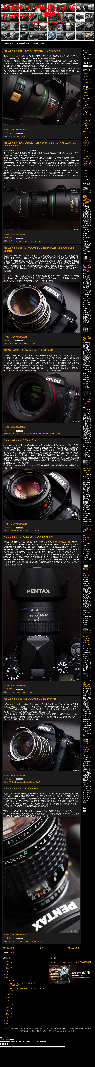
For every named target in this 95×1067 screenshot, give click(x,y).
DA (18, 136)
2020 (8, 1008)
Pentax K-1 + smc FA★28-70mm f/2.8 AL (87, 534)
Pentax (22, 136)
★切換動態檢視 (23, 43)
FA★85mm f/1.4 (26, 256)
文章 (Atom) (13, 953)
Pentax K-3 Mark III (43, 434)
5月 (9, 994)
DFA (16, 434)
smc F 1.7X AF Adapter (16, 56)
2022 (8, 974)
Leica (85, 179)
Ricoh (85, 171)
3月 (9, 1000)
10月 (10, 980)
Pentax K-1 (30, 136)
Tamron (85, 132)
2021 (8, 977)
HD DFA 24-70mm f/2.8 (61, 542)
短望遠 (44, 811)
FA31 (11, 704)
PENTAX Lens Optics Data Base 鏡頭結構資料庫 (70, 962)
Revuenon (86, 166)
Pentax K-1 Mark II (87, 157)
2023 (8, 971)
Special (85, 115)
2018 (8, 1014)
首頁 (41, 947)
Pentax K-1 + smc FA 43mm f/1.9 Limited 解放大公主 (87, 264)
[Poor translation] (5, 1044)
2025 (8, 965)
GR (84, 151)
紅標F (11, 136)
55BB (85, 143)
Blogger (68, 1031)
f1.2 (84, 112)
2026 (8, 962)
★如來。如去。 (39, 43)
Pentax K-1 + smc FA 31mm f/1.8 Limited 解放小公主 (30, 699)
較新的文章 (9, 947)
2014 (8, 1023)
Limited (20, 343)
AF (15, 136)
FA (16, 343)
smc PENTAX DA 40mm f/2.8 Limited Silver (87, 746)
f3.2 (27, 434)
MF (20, 241)
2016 (8, 1020)
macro (85, 134)
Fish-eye (86, 146)
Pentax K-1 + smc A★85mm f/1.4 (20, 788)
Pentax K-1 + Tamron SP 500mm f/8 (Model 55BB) (87, 398)
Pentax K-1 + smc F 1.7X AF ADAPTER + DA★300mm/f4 (33, 51)
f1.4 (18, 530)
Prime (37, 136)
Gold (84, 153)
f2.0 (84, 137)
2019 (8, 1011)
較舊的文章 (74, 947)
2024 (8, 968)
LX (84, 176)
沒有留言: (9, 133)
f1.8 (13, 343)
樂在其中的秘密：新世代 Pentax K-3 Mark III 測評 (28, 350)
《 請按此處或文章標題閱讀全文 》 (16, 130)
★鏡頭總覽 (8, 43)
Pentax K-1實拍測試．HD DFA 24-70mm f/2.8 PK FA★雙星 (87, 637)
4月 (9, 997)
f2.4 (20, 434)
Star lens (41, 941)
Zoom (58, 434)
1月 (9, 1004)
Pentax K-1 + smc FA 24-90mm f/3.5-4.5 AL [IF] (28, 537)
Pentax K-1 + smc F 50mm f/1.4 (19, 440)
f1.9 (84, 126)
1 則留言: (8, 340)
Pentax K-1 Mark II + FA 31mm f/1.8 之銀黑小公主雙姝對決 (87, 196)
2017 (8, 1017)
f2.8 (23, 434)
